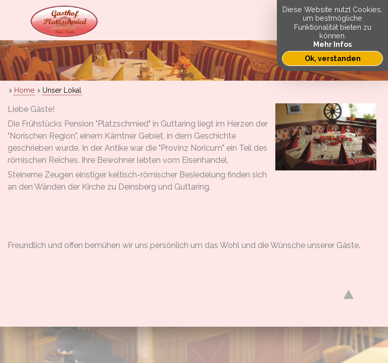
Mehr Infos (332, 44)
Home (24, 90)
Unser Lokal (61, 90)
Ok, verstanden (333, 58)
